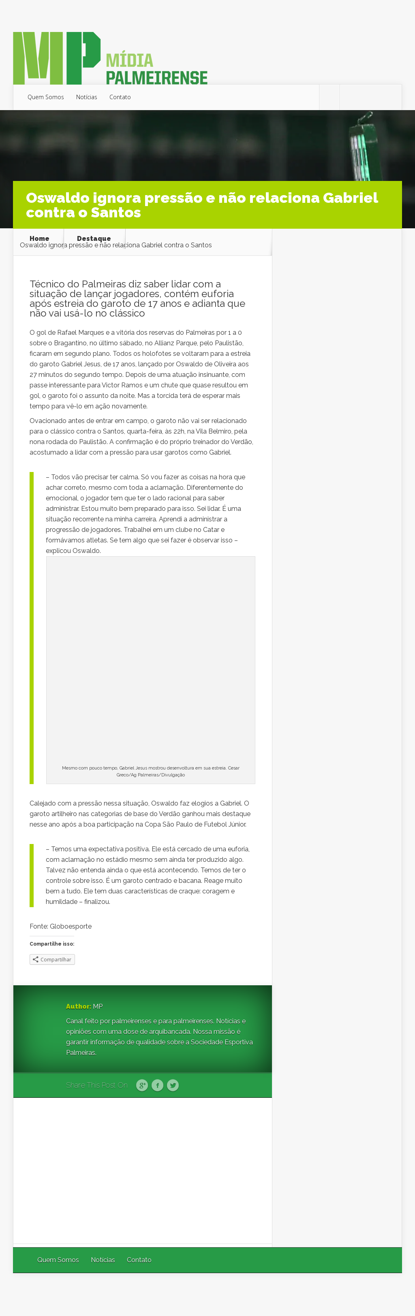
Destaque (94, 239)
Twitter (173, 1085)
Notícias (86, 97)
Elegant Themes (293, 1294)
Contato (120, 97)
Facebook (157, 1085)
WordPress (383, 1294)
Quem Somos (46, 97)
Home (39, 239)
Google (142, 1085)
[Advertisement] (142, 1170)
